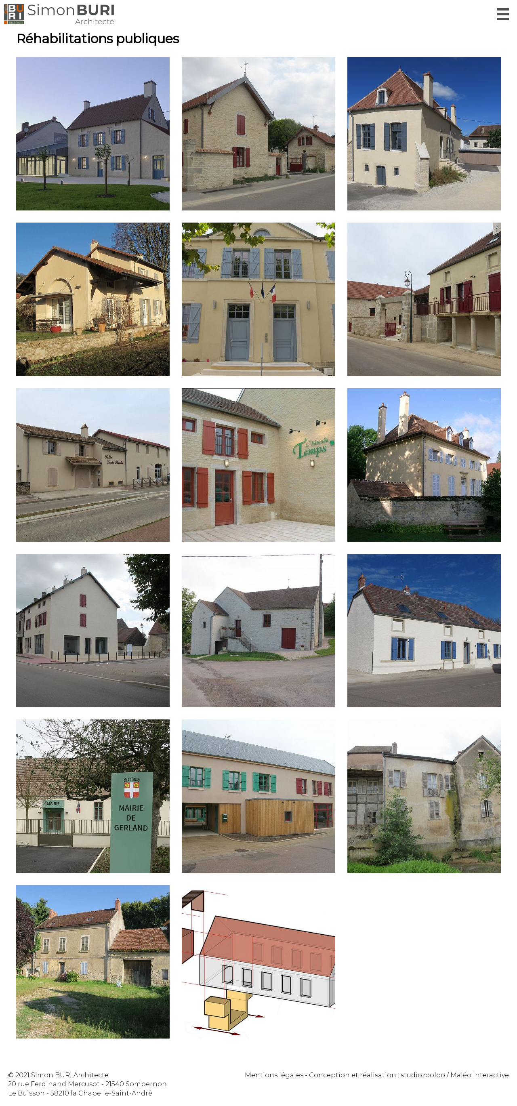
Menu (503, 14)
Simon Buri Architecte (59, 14)
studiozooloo (423, 1075)
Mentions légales (274, 1075)
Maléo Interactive (479, 1075)
